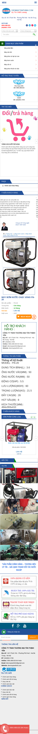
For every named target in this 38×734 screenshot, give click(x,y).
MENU (4, 2)
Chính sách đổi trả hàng (10, 679)
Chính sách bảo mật (8, 684)
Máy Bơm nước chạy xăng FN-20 (17, 234)
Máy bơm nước (19, 234)
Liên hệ (17, 311)
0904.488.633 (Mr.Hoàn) (19, 728)
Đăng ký (33, 637)
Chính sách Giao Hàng (9, 677)
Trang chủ (9, 234)
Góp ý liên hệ (6, 681)
